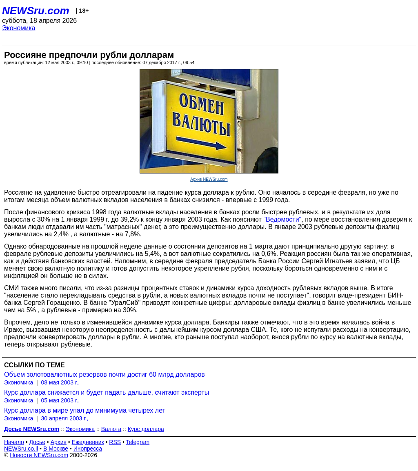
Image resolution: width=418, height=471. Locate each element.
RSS (115, 442)
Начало (14, 442)
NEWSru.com (35, 10)
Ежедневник (88, 442)
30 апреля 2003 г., (65, 418)
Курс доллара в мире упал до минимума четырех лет (84, 410)
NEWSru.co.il (21, 448)
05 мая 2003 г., (60, 400)
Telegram (138, 442)
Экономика (19, 27)
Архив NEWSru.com (208, 179)
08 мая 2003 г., (60, 382)
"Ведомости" (282, 219)
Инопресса (87, 448)
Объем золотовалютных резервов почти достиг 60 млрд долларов (104, 374)
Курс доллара (146, 429)
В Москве (55, 448)
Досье (37, 442)
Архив (59, 442)
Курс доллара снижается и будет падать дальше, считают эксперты (106, 392)
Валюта (111, 429)
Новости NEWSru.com (39, 455)
